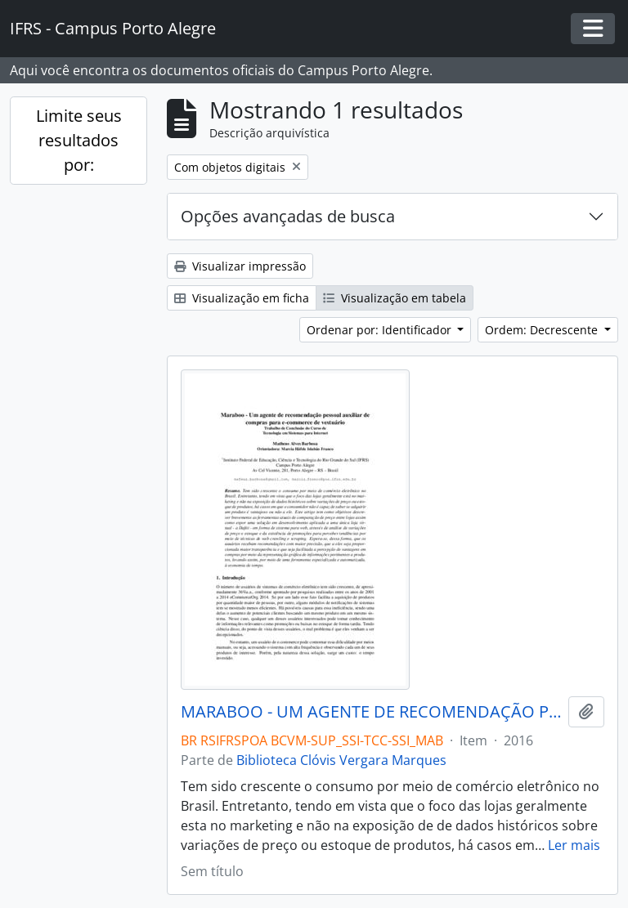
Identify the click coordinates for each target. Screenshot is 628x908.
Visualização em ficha (241, 298)
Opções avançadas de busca (288, 216)
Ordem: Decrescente (543, 330)
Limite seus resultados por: (79, 140)
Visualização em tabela (394, 298)
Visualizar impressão (240, 266)
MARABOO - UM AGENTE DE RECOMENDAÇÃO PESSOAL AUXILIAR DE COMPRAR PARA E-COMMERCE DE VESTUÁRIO (371, 712)
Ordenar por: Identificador (381, 330)
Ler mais (574, 845)
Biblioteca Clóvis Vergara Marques (341, 760)
